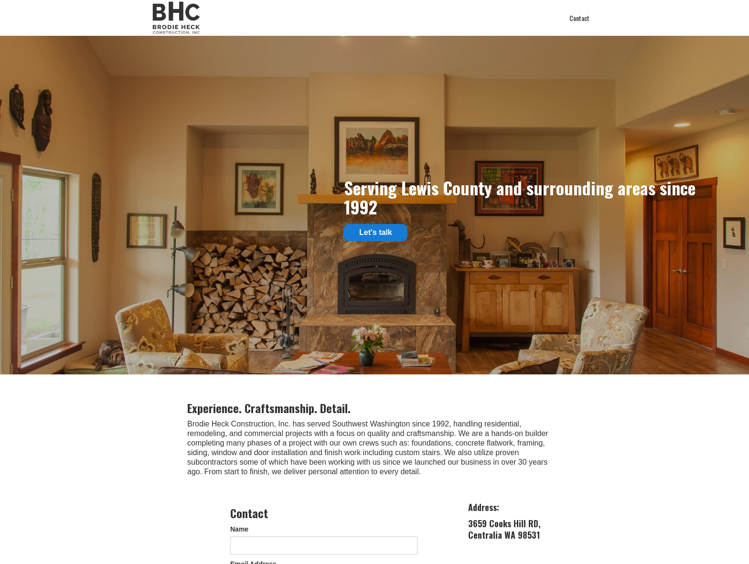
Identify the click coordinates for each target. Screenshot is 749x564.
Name (239, 529)
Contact (579, 18)
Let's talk (375, 232)
